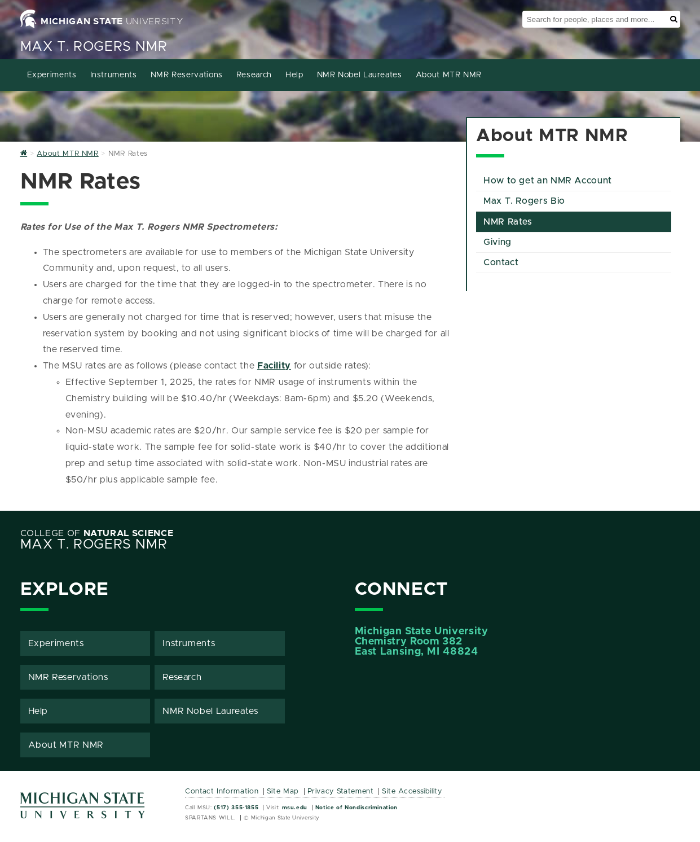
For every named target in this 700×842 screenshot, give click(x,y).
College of (97, 533)
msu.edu (294, 807)
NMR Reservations (187, 75)
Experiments (52, 75)
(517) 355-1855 (236, 807)
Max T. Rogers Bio (524, 200)
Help (294, 75)
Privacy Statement (340, 791)
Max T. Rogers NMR (94, 47)
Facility (274, 365)
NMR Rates (507, 221)
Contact (500, 262)
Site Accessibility (412, 791)
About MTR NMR (449, 75)
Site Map (283, 791)
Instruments (113, 75)
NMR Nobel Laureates (359, 75)
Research (254, 75)
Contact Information (221, 791)
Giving (497, 242)
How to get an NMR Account (547, 180)
